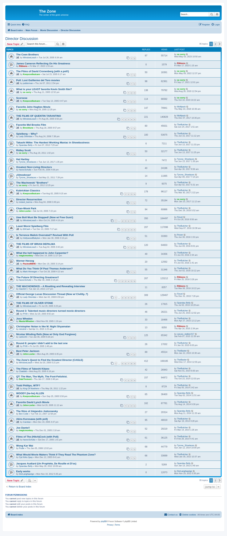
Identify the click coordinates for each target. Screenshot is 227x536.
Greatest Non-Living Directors (34, 167)
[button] (220, 44)
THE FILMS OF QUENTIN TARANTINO (38, 115)
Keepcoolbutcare (31, 74)
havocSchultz (25, 170)
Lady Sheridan (26, 136)
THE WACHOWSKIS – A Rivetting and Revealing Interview (50, 286)
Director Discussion (21, 39)
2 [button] (215, 44)
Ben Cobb (23, 414)
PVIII (25, 314)
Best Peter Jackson (27, 351)
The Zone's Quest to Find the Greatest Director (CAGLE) (49, 360)
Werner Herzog (25, 260)
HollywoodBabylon (31, 238)
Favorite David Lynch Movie (32, 402)
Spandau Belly (26, 145)
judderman (28, 83)
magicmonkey (26, 255)
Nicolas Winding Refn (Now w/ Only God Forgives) (46, 334)
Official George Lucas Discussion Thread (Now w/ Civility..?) (52, 294)
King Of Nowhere (31, 388)
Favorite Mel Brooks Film (31, 124)
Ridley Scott (23, 150)
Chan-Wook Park (26, 208)
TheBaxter (182, 351)
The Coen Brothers (27, 54)
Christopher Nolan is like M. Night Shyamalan (43, 326)
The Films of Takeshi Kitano (32, 368)
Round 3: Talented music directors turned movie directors (50, 310)
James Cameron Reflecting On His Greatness (43, 63)
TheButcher (182, 124)
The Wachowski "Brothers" (32, 182)
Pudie (21, 448)
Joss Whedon (24, 318)
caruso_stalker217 (185, 334)
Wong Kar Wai (24, 445)
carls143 (23, 337)
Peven (180, 235)
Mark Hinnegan (30, 271)
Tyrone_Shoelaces (27, 162)
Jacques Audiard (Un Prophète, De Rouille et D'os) (46, 463)
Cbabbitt (23, 371)
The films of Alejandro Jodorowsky (37, 411)
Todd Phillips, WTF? (28, 385)
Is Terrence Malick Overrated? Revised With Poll (45, 235)
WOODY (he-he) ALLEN (30, 393)
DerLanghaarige (26, 474)
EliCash (26, 229)
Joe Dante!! (23, 427)
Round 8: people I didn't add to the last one (42, 343)
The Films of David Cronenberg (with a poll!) (42, 71)
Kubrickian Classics (28, 190)
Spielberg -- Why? (27, 133)
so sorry (181, 54)
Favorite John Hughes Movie (33, 106)
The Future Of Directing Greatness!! (37, 277)
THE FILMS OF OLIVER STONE (34, 303)
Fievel (180, 217)
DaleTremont (25, 379)
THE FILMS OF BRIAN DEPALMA (35, 244)
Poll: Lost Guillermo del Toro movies (38, 80)
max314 (22, 289)
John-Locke (25, 211)
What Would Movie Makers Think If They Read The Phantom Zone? (56, 454)
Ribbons (23, 66)
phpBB (103, 521)
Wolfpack (181, 106)
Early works (23, 471)
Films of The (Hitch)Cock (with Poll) (37, 436)
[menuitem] (25, 24)
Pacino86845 (29, 264)
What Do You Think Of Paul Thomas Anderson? (44, 268)
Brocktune (28, 128)
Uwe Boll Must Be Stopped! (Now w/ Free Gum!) (44, 217)
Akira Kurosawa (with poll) (32, 419)
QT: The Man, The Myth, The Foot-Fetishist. (41, 376)
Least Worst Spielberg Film (32, 226)
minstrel (22, 329)
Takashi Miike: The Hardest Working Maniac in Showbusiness (53, 142)
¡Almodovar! (23, 174)
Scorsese (21, 98)
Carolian (27, 422)
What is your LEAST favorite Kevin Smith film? (44, 89)
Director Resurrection (29, 199)
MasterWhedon (26, 321)
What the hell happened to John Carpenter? (42, 253)
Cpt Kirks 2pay (26, 457)
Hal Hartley (22, 159)
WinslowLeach (30, 57)
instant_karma (25, 202)
